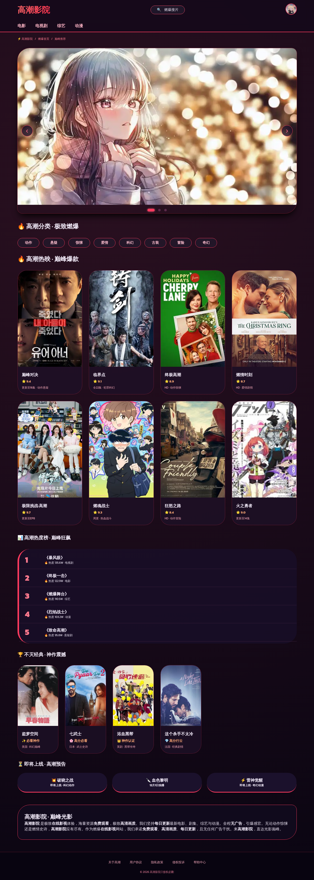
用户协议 (136, 862)
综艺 (61, 26)
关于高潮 (114, 862)
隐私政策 (157, 862)
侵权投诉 (178, 862)
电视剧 (41, 26)
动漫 (79, 26)
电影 (22, 26)
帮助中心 (200, 862)
